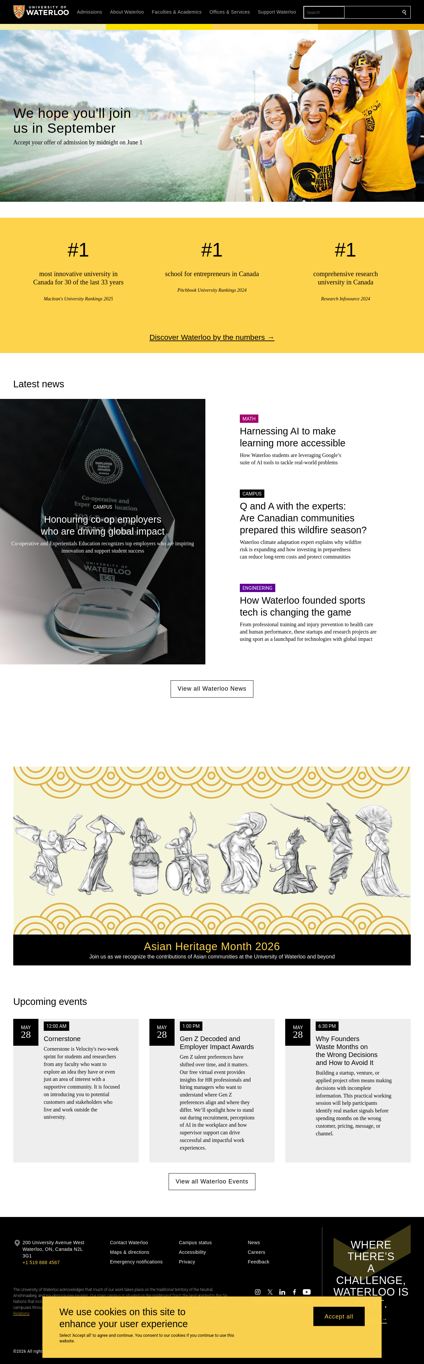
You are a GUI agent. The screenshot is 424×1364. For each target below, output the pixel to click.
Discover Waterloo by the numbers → (211, 337)
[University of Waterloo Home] (41, 12)
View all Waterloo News (212, 688)
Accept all (339, 1316)
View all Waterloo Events (212, 1181)
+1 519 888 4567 (41, 1262)
